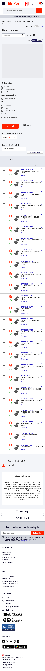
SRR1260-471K (26, 296)
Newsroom (5, 565)
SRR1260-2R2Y (27, 422)
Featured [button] (8, 149)
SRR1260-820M (27, 433)
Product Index (6, 21)
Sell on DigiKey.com (8, 557)
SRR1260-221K (27, 250)
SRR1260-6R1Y (27, 376)
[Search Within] (11, 35)
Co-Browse (7, 610)
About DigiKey (7, 552)
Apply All (10, 126)
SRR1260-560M (27, 364)
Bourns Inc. (24, 175)
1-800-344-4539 (9, 601)
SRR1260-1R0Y (27, 399)
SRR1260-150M (27, 181)
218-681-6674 (8, 604)
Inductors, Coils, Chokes (22, 21)
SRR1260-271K (27, 261)
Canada (6, 655)
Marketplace (6, 555)
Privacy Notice (25, 541)
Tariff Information (8, 586)
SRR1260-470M (27, 238)
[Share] (41, 26)
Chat (5, 598)
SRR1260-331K (27, 284)
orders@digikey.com (10, 607)
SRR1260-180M (27, 318)
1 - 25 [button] (11, 145)
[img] (13, 4)
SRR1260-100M (27, 192)
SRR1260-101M (27, 169)
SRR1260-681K (27, 387)
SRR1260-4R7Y (27, 307)
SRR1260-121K (27, 353)
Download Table (35, 152)
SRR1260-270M (27, 330)
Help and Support (8, 576)
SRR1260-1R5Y (27, 445)
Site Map (5, 560)
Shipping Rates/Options (10, 581)
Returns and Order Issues (10, 584)
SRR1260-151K (27, 215)
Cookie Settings (7, 667)
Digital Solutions (7, 562)
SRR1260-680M (27, 227)
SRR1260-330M (27, 273)
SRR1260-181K (27, 410)
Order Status (6, 578)
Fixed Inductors (7, 24)
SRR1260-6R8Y (27, 204)
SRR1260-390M (27, 341)
